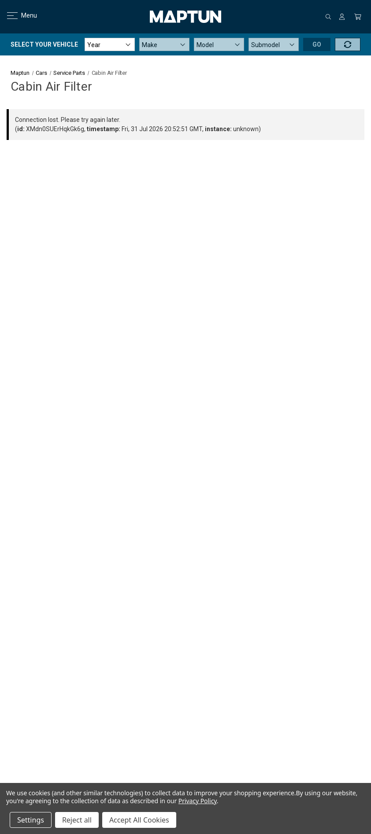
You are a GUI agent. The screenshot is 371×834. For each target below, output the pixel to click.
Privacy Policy (197, 801)
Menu (16, 15)
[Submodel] (274, 44)
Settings (30, 820)
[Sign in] (342, 16)
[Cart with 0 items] (358, 16)
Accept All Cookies (139, 820)
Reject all (77, 820)
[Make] (164, 44)
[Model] (219, 44)
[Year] (110, 44)
